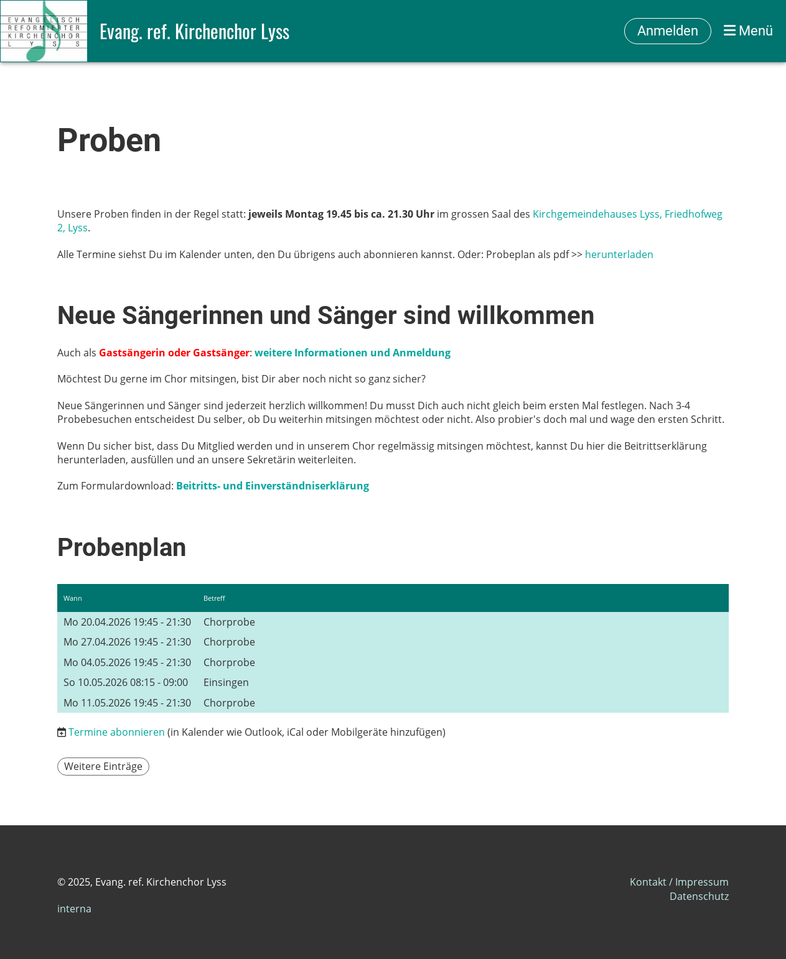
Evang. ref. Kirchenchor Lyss (194, 31)
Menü (748, 31)
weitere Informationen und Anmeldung (353, 352)
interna (74, 908)
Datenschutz (699, 896)
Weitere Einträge (103, 766)
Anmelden (667, 31)
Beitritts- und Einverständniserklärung (272, 486)
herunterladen (619, 254)
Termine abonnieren (116, 732)
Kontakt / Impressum (679, 882)
